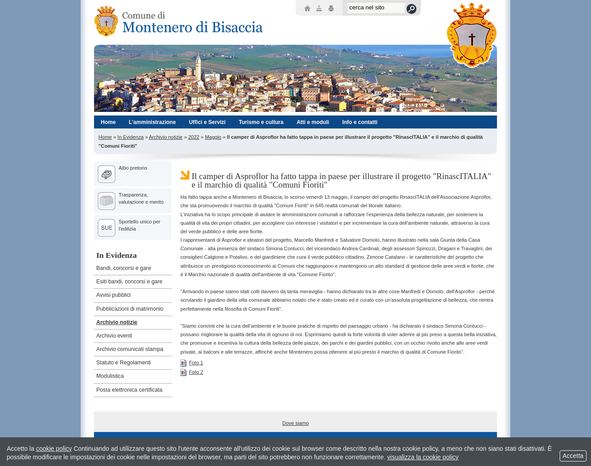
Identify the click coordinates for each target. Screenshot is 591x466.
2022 (193, 137)
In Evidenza (130, 137)
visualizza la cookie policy (423, 457)
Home (105, 137)
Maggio (213, 137)
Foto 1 (191, 362)
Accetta (573, 455)
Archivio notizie (166, 137)
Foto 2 (191, 372)
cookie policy (54, 448)
